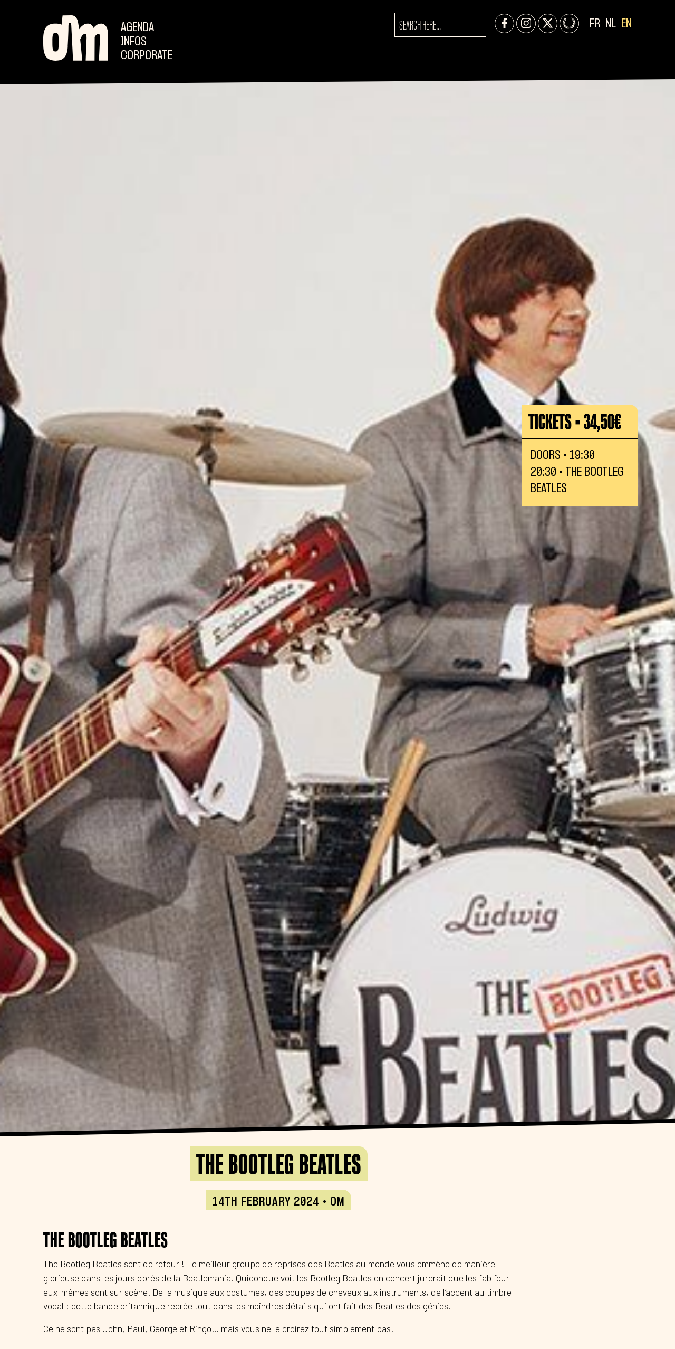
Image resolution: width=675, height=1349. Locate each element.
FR (595, 24)
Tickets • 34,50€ (574, 421)
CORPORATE (146, 55)
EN (626, 24)
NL (610, 24)
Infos (134, 42)
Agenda (137, 27)
